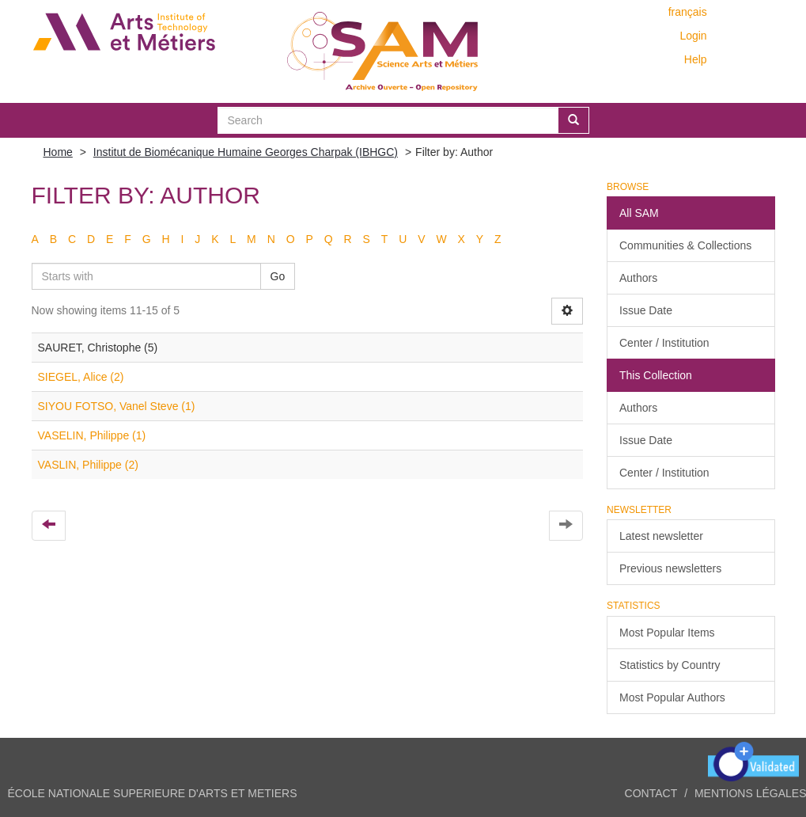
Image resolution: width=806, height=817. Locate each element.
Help (695, 59)
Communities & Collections (685, 245)
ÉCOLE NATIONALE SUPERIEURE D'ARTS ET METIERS (152, 793)
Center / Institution (664, 342)
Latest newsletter (661, 536)
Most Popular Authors (672, 697)
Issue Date (645, 310)
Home (58, 152)
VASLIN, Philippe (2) (88, 464)
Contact (651, 793)
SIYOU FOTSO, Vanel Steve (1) (116, 406)
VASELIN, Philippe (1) (92, 435)
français (687, 12)
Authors (638, 278)
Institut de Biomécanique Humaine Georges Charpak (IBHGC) (245, 152)
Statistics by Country (670, 665)
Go (278, 276)
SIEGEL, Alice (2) (81, 376)
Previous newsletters (670, 568)
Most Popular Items (667, 632)
